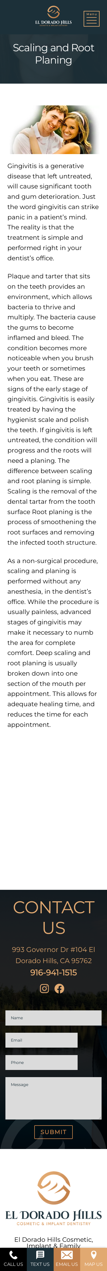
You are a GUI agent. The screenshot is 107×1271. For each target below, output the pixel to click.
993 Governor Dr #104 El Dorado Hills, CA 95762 (53, 955)
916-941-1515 (53, 972)
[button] (91, 19)
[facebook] (60, 990)
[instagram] (46, 990)
